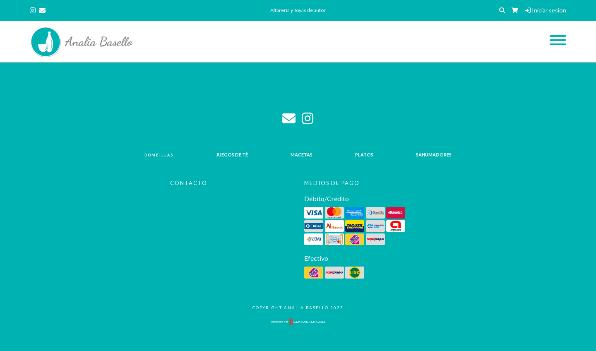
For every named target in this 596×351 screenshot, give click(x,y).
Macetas (301, 154)
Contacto (188, 183)
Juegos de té (232, 154)
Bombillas (158, 155)
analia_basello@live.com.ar (289, 118)
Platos (364, 154)
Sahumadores (434, 154)
